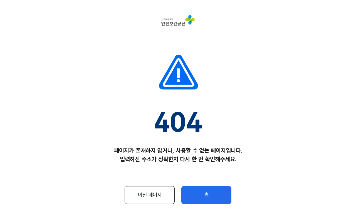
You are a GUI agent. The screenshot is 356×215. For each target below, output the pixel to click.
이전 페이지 (150, 195)
